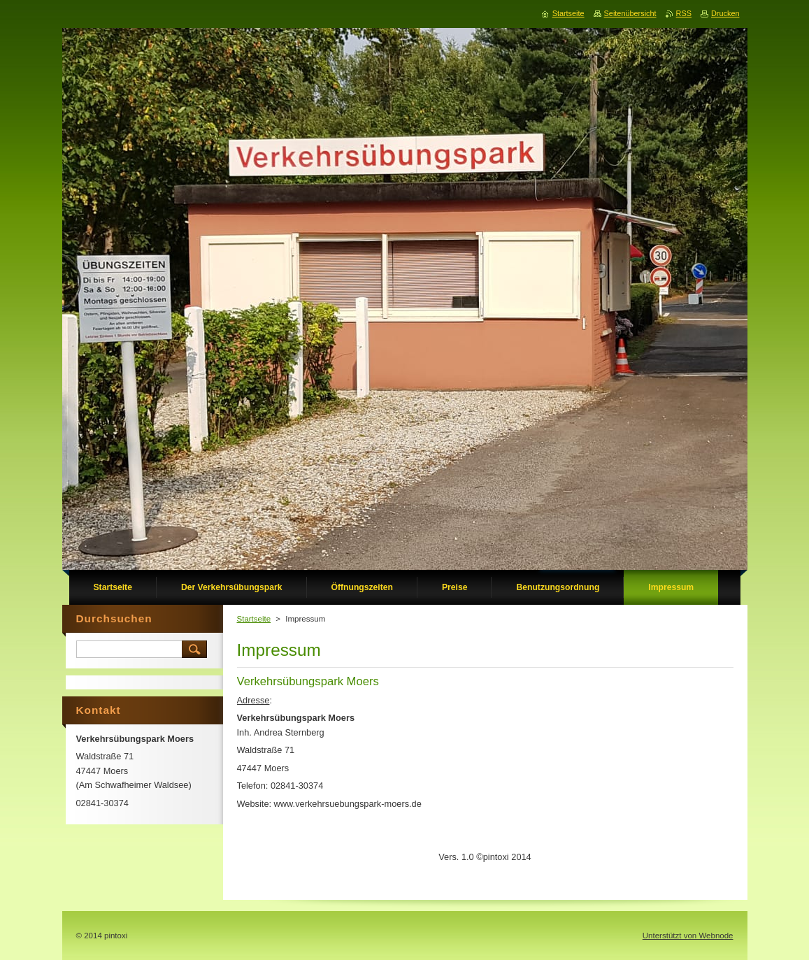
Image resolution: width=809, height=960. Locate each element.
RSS (684, 13)
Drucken (725, 13)
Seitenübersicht (630, 13)
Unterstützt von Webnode (688, 935)
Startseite (254, 619)
